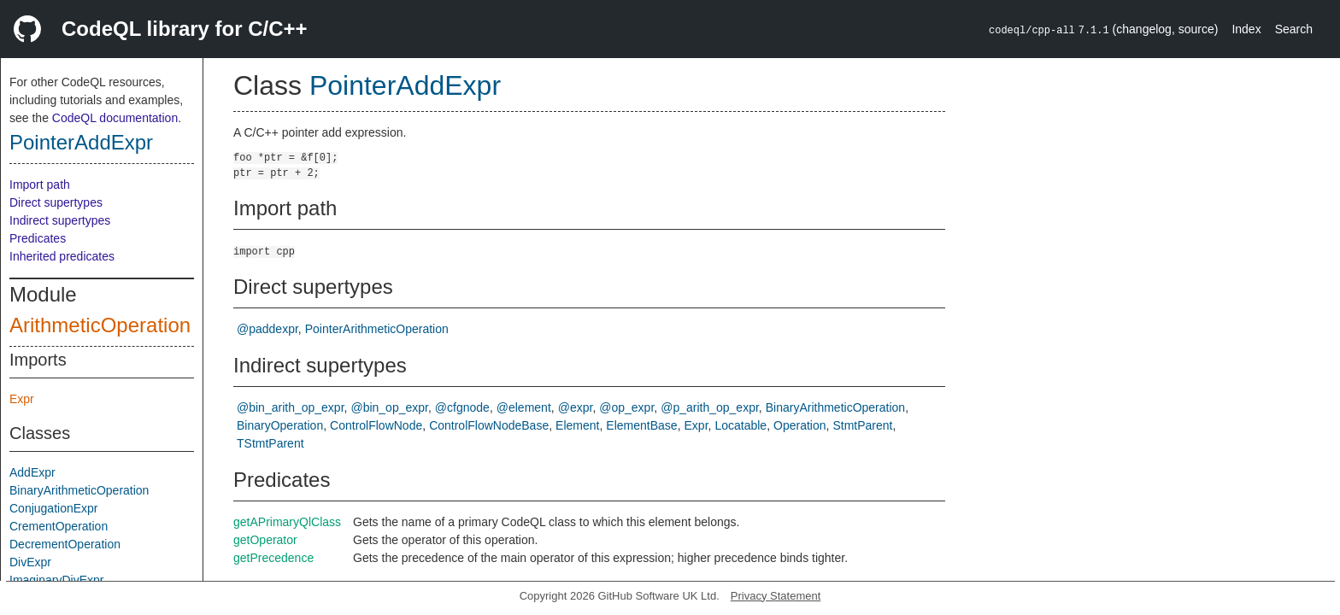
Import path (39, 184)
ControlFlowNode (376, 425)
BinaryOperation (280, 425)
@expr (575, 407)
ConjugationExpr (53, 508)
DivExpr (30, 562)
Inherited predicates (62, 256)
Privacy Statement (776, 595)
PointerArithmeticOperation (377, 329)
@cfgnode (462, 407)
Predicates (37, 238)
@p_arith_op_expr (710, 407)
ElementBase (641, 425)
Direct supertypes (56, 202)
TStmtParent (270, 443)
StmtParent (862, 425)
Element (577, 425)
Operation (799, 425)
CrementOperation (58, 526)
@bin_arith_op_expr (290, 407)
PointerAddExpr (81, 142)
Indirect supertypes (59, 220)
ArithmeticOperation (100, 325)
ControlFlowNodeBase (489, 425)
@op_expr (626, 407)
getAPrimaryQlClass (287, 522)
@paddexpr (267, 329)
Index (1246, 29)
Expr (21, 399)
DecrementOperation (64, 544)
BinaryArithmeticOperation (79, 490)
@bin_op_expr (389, 407)
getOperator (265, 540)
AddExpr (32, 472)
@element (524, 407)
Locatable (740, 425)
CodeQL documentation (115, 118)
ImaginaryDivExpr (56, 580)
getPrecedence (273, 558)
